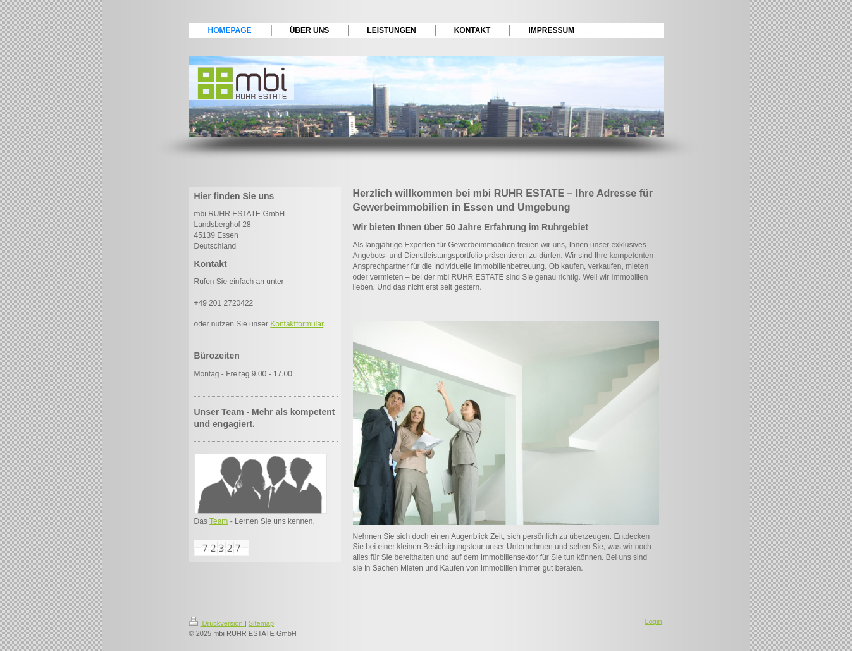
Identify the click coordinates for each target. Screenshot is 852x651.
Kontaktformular (296, 323)
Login (653, 621)
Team (218, 521)
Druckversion (217, 623)
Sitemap (261, 623)
